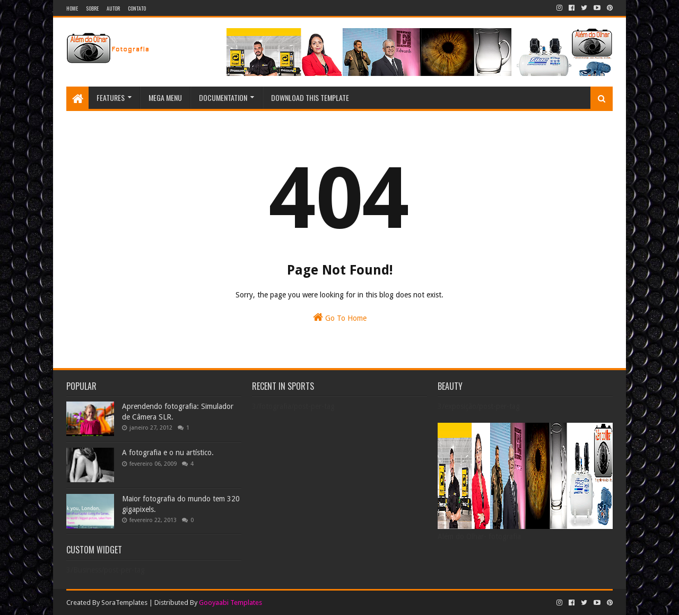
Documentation (223, 97)
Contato (137, 8)
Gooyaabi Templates (230, 603)
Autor (113, 8)
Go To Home (340, 317)
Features (111, 97)
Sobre (92, 8)
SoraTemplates (124, 603)
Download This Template (310, 97)
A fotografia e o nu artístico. (168, 452)
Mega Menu (165, 97)
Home (72, 8)
